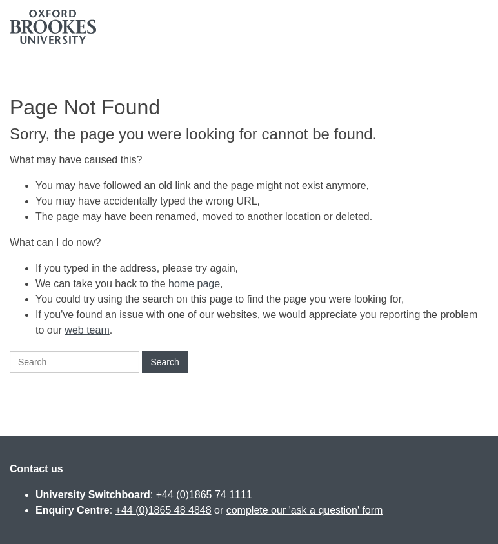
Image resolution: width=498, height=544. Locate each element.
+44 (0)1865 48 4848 (163, 510)
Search (164, 362)
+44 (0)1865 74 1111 (204, 494)
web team (87, 330)
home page (194, 283)
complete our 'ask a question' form (304, 510)
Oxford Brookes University (53, 27)
